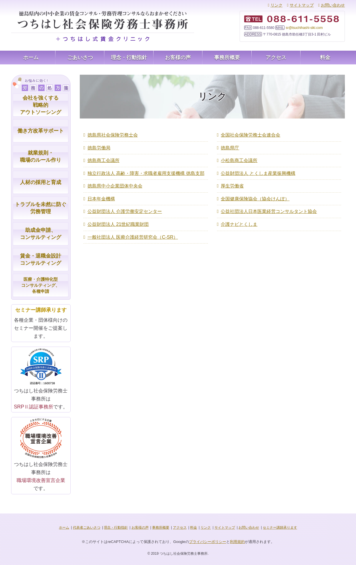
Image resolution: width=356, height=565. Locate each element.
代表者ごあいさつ (86, 527)
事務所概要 (227, 57)
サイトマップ (302, 5)
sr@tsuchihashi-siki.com (304, 28)
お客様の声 (178, 57)
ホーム (31, 57)
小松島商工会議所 (239, 159)
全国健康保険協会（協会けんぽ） (255, 195)
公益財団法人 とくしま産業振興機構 (258, 171)
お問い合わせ (333, 5)
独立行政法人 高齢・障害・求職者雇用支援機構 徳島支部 (145, 171)
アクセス (276, 57)
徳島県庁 (230, 147)
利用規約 (237, 541)
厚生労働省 (232, 183)
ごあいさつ (80, 57)
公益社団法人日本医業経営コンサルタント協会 (269, 208)
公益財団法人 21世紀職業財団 (118, 220)
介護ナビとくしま (239, 220)
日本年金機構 (101, 195)
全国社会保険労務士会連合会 (250, 134)
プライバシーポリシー (207, 541)
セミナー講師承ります (280, 527)
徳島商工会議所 (103, 159)
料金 (325, 57)
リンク (277, 5)
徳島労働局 (98, 147)
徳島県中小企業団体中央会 (114, 183)
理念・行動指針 (129, 57)
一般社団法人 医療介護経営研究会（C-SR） (132, 232)
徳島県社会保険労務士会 (112, 134)
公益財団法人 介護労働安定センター (124, 208)
